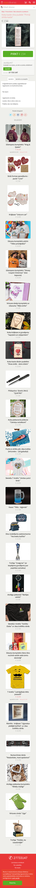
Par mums (17, 868)
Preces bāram (9, 11)
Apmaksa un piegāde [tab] (22, 79)
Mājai (3, 11)
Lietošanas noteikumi (17, 862)
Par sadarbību (18, 865)
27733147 (20, 858)
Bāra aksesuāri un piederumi (21, 11)
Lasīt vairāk (15, 878)
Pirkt (18, 54)
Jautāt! (7, 69)
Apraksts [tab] (11, 79)
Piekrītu (12, 883)
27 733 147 (13, 72)
